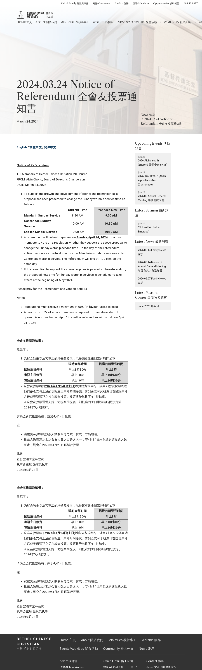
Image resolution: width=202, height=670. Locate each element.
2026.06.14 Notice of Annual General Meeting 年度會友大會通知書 (152, 266)
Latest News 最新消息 (151, 242)
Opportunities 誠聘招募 (166, 3)
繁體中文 (35, 147)
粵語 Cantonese (101, 3)
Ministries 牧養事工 (74, 22)
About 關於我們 (46, 22)
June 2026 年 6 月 (148, 306)
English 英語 (121, 3)
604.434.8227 (191, 3)
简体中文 (50, 147)
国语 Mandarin (141, 3)
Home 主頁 (24, 22)
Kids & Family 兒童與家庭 (74, 3)
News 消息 (148, 115)
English (22, 147)
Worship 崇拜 (103, 22)
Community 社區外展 (175, 22)
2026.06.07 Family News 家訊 (152, 280)
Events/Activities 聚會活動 (136, 22)
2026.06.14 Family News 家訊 (152, 252)
